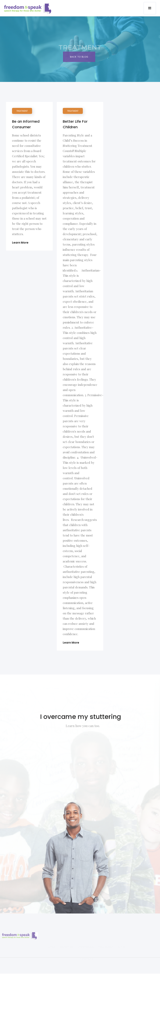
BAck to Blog (79, 58)
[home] (28, 8)
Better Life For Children (75, 124)
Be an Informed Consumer (25, 124)
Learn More (20, 243)
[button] (150, 8)
